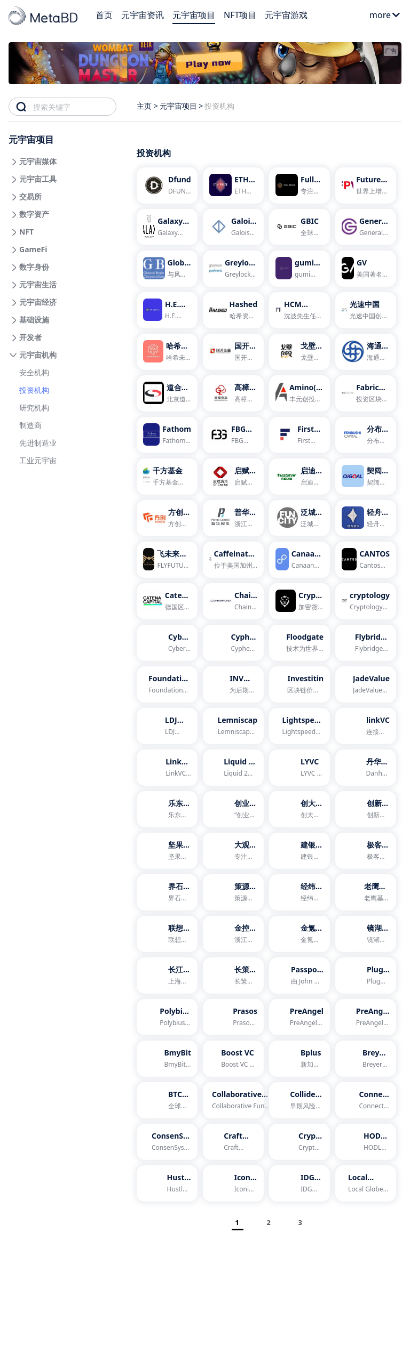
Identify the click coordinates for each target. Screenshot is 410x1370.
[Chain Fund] (233, 601)
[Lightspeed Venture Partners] (299, 726)
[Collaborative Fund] (233, 1100)
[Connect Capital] (365, 1100)
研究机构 (34, 407)
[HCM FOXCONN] (299, 310)
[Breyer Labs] (365, 1059)
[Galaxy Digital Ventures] (167, 227)
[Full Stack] (299, 185)
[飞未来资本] (167, 560)
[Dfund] (167, 185)
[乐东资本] (167, 809)
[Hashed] (233, 310)
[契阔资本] (365, 476)
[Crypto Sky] (299, 601)
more (384, 15)
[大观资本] (233, 851)
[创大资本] (299, 809)
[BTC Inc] (167, 1100)
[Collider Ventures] (299, 1100)
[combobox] (74, 106)
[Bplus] (299, 1059)
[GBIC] (299, 227)
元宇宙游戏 (286, 15)
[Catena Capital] (167, 601)
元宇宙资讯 (142, 15)
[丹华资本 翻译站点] (365, 768)
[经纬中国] (299, 892)
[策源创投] (233, 892)
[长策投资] (233, 975)
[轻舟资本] (365, 518)
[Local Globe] (365, 1183)
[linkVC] (365, 726)
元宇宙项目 (193, 15)
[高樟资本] (233, 393)
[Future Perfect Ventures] (365, 185)
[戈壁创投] (299, 352)
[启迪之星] (299, 476)
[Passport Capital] (299, 975)
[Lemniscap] (233, 726)
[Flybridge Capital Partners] (365, 643)
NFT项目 (240, 15)
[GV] (365, 269)
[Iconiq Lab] (233, 1183)
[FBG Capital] (233, 435)
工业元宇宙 (38, 460)
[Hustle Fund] (167, 1183)
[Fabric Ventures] (365, 393)
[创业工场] (233, 809)
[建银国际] (299, 851)
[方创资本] (167, 518)
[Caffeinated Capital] (233, 560)
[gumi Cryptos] (299, 269)
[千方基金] (167, 476)
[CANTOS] (365, 560)
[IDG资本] (299, 1183)
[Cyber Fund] (167, 643)
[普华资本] (233, 518)
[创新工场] (365, 809)
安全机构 (34, 372)
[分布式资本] (365, 435)
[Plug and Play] (365, 975)
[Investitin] (299, 684)
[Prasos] (233, 1017)
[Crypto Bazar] (299, 1142)
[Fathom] (167, 435)
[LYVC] (299, 768)
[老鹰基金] (365, 892)
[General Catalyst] (365, 227)
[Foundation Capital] (167, 684)
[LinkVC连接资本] (167, 768)
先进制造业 (38, 443)
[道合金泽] (167, 393)
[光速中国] (365, 310)
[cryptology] (365, 601)
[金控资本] (233, 934)
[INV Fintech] (233, 684)
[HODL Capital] (365, 1142)
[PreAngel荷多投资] (365, 1017)
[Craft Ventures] (233, 1142)
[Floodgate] (299, 643)
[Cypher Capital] (233, 643)
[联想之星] (167, 934)
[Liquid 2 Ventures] (233, 768)
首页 (104, 15)
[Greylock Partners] (233, 269)
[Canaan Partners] (299, 560)
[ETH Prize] (233, 185)
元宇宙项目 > (181, 106)
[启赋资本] (233, 476)
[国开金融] (233, 352)
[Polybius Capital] (167, 1017)
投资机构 (34, 390)
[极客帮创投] (365, 851)
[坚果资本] (167, 851)
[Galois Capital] (233, 227)
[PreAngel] (299, 1017)
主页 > (147, 106)
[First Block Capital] (299, 435)
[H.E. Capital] (167, 310)
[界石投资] (167, 892)
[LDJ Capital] (167, 726)
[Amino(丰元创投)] (299, 393)
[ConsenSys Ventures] (167, 1142)
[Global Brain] (167, 269)
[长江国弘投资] (167, 975)
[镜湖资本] (365, 934)
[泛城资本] (299, 518)
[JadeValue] (365, 684)
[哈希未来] (167, 352)
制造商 (30, 425)
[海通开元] (365, 352)
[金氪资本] (299, 934)
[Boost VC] (233, 1059)
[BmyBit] (167, 1059)
